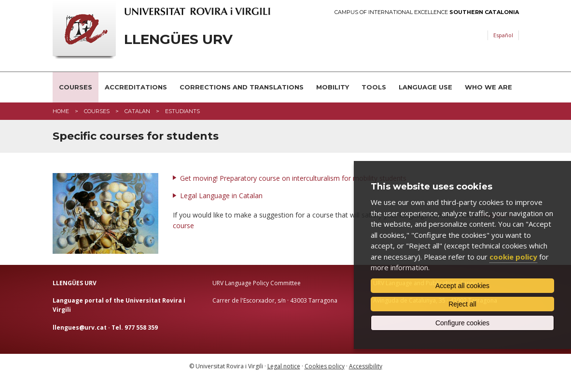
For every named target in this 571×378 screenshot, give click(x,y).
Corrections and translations (242, 87)
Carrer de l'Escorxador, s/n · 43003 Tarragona (274, 300)
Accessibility (365, 366)
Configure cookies (462, 323)
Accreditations (136, 87)
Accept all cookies (462, 286)
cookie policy (513, 257)
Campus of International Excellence (426, 12)
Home (61, 111)
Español (503, 35)
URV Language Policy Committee (256, 283)
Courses (75, 87)
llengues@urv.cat (80, 327)
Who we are (488, 87)
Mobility (332, 87)
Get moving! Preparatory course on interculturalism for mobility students (293, 178)
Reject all (462, 304)
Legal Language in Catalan (221, 195)
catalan (137, 111)
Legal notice (283, 366)
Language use (425, 87)
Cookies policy (325, 366)
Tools (374, 87)
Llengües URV (178, 39)
